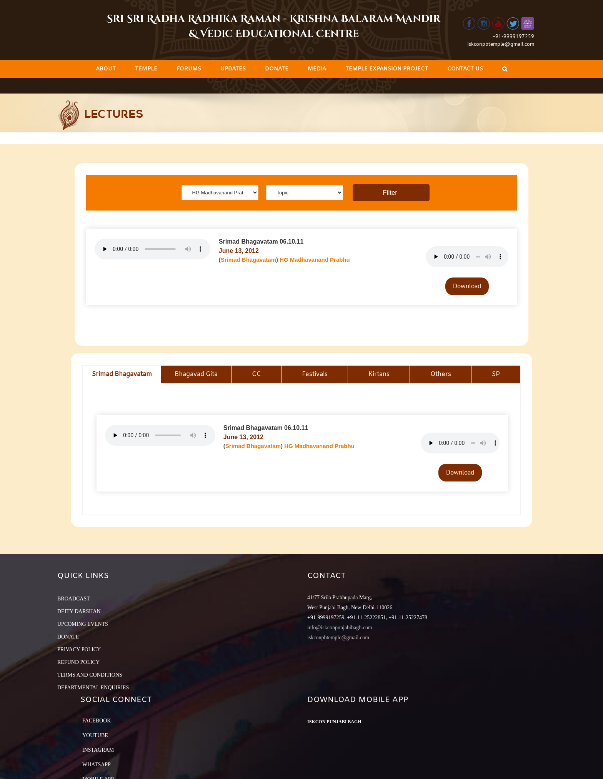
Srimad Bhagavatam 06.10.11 (261, 241)
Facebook (96, 721)
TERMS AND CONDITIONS (89, 675)
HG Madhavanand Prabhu (315, 259)
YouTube (95, 735)
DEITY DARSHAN (79, 611)
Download (467, 286)
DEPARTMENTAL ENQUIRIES (93, 687)
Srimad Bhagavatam (248, 259)
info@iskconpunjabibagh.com (339, 627)
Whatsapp (96, 764)
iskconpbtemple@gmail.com (500, 43)
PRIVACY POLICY (79, 649)
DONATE (68, 637)
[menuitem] (105, 69)
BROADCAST (73, 599)
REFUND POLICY (78, 662)
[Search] (505, 69)
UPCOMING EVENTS (82, 624)
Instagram (98, 750)
